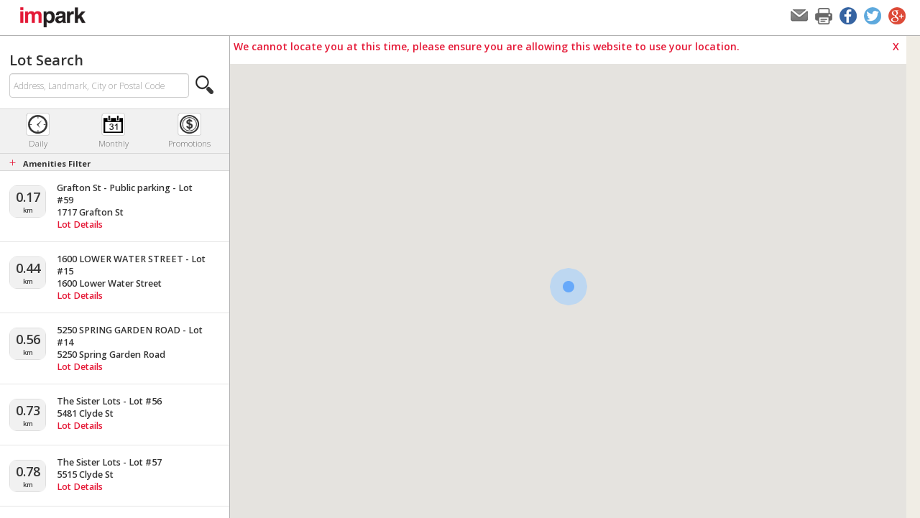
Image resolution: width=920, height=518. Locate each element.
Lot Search (46, 60)
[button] (205, 85)
